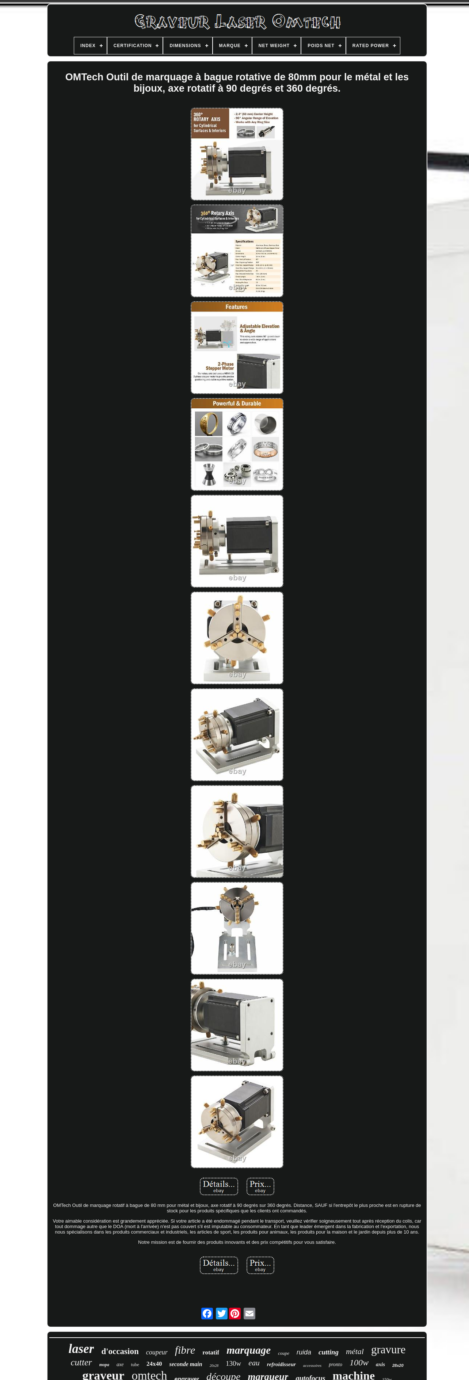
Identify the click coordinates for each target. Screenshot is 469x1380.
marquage (248, 1350)
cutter (81, 1362)
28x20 (398, 1365)
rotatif (210, 1352)
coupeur (157, 1352)
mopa (104, 1364)
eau (253, 1362)
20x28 (214, 1366)
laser (81, 1349)
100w (359, 1362)
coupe (283, 1353)
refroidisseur (281, 1364)
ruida (304, 1352)
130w (233, 1363)
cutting (329, 1352)
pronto (335, 1364)
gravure (388, 1349)
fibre (185, 1350)
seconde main (185, 1364)
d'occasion (119, 1351)
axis (380, 1364)
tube (135, 1364)
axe (120, 1364)
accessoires (312, 1365)
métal (355, 1351)
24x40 (154, 1363)
